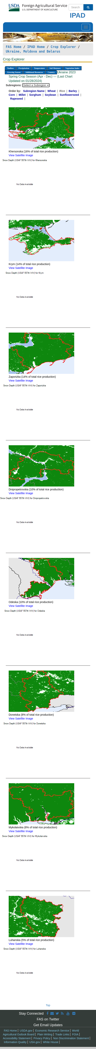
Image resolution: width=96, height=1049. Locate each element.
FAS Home (13, 47)
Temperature (39, 68)
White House (50, 1042)
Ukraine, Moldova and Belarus (33, 51)
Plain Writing (44, 1034)
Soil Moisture (55, 68)
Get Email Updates (47, 1025)
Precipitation (24, 68)
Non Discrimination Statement (71, 1038)
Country (51, 72)
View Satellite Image (21, 155)
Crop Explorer (63, 47)
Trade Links (62, 1034)
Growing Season (14, 72)
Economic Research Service (52, 1030)
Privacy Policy (42, 1038)
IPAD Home (36, 47)
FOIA (75, 1034)
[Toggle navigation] (86, 27)
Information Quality (15, 1042)
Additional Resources (34, 72)
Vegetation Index (72, 68)
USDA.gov (26, 1030)
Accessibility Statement (17, 1038)
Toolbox (10, 68)
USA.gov (34, 1042)
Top (48, 1005)
